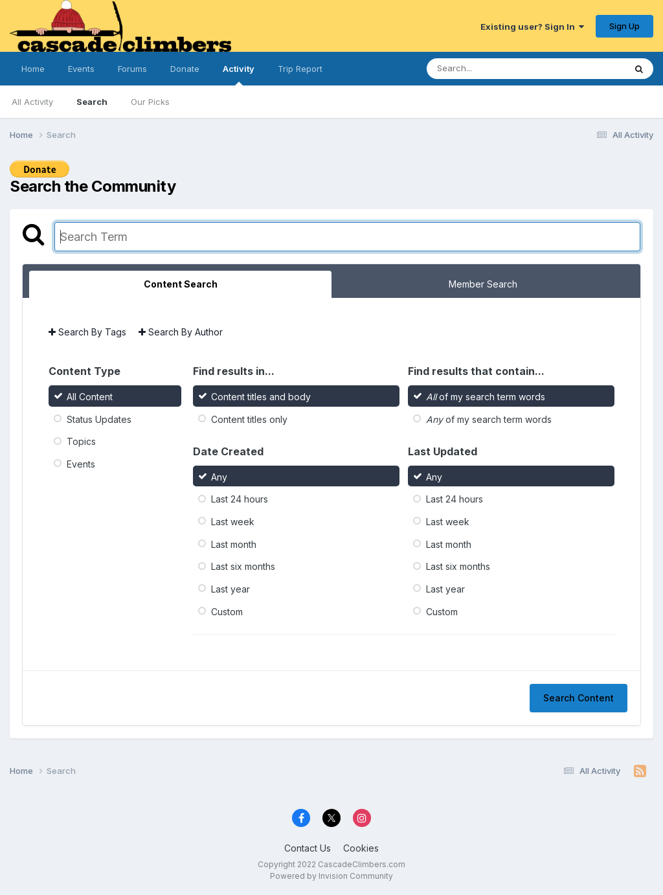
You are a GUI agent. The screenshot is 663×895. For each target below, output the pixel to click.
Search (91, 101)
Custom (227, 611)
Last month (233, 543)
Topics (81, 441)
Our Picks (150, 101)
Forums (132, 68)
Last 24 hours (239, 498)
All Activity (32, 101)
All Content (90, 396)
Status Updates (99, 418)
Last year (230, 589)
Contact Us (307, 848)
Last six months (243, 566)
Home (33, 68)
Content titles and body (261, 396)
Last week (232, 521)
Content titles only (249, 418)
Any (219, 476)
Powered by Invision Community (331, 876)
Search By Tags (87, 331)
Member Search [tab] (483, 283)
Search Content (578, 697)
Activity (238, 74)
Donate (184, 68)
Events (81, 68)
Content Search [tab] (181, 283)
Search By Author (181, 331)
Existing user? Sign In (532, 26)
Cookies (361, 848)
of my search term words (485, 396)
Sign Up (624, 26)
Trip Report (300, 68)
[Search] (490, 68)
